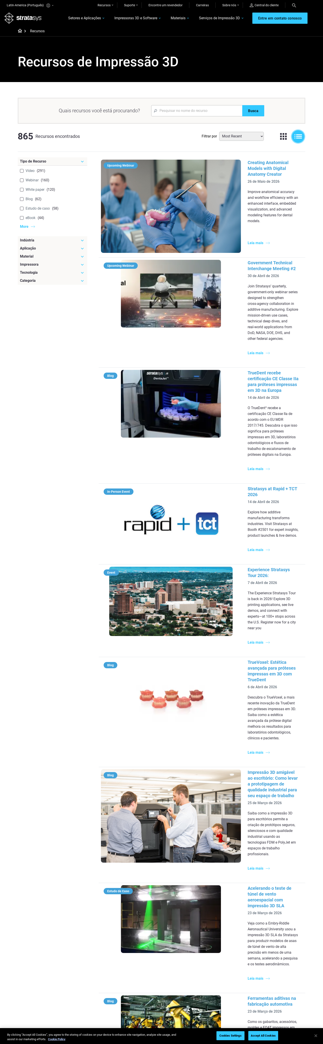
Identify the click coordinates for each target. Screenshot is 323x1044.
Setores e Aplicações (76, 19)
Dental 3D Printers (274, 911)
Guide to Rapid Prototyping (186, 924)
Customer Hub (225, 996)
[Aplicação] (52, 251)
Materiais (169, 19)
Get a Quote (223, 983)
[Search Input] (196, 113)
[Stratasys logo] (25, 19)
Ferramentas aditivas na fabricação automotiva (220, 707)
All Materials (175, 990)
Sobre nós (229, 5)
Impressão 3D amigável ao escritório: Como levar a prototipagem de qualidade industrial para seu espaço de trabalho (229, 568)
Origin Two (222, 917)
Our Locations (272, 983)
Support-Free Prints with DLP (140, 937)
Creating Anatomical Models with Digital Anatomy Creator (231, 164)
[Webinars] (141, 962)
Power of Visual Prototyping (139, 917)
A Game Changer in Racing (138, 976)
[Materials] (188, 962)
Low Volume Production (184, 917)
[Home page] (18, 34)
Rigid (170, 970)
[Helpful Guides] (141, 903)
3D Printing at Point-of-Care (139, 990)
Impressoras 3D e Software (127, 19)
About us (268, 970)
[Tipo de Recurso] (52, 164)
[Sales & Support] (236, 962)
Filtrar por (209, 138)
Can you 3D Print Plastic (184, 944)
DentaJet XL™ (224, 931)
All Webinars (128, 1003)
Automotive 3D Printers (278, 924)
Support (220, 970)
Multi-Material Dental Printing (140, 924)
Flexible (172, 976)
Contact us (269, 976)
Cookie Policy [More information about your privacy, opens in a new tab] (56, 1039)
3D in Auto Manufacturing (185, 937)
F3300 (219, 911)
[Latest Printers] (236, 903)
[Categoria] (52, 283)
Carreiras (202, 5)
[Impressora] (52, 267)
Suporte (129, 5)
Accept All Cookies (263, 1035)
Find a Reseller (225, 976)
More (24, 229)
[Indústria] (52, 243)
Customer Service (227, 1003)
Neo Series (222, 924)
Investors (268, 1009)
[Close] (316, 1036)
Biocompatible (177, 983)
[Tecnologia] (52, 275)
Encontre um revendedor (165, 5)
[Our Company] (283, 962)
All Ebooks (127, 944)
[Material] (52, 259)
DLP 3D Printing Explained (185, 950)
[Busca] (253, 113)
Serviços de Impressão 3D (211, 19)
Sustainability (271, 1003)
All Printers (222, 944)
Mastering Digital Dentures (138, 996)
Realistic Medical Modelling (186, 931)
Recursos (104, 5)
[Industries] (283, 903)
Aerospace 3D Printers (277, 931)
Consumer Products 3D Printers (278, 940)
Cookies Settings (230, 1035)
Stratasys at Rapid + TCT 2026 (203, 372)
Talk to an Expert (226, 990)
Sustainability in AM (133, 983)
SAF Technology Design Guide (140, 931)
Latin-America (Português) (30, 5)
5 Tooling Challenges (181, 911)
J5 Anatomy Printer (228, 937)
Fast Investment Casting (137, 970)
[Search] (294, 5)
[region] (161, 1036)
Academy (268, 996)
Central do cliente (264, 5)
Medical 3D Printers (275, 917)
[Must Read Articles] (188, 903)
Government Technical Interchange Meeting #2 (220, 228)
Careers (267, 990)
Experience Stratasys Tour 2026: (205, 430)
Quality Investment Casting (138, 911)
